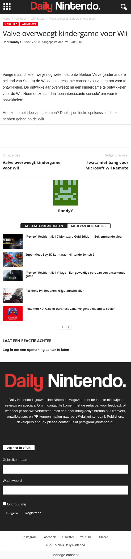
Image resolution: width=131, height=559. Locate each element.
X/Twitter (68, 537)
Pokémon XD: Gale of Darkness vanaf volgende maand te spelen (71, 309)
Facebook (49, 537)
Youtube (86, 537)
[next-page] (68, 327)
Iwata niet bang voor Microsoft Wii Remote (107, 165)
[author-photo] (65, 193)
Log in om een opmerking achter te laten (36, 350)
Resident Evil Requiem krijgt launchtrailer (55, 290)
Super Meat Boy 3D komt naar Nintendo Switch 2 (60, 254)
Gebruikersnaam (15, 460)
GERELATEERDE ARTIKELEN (44, 226)
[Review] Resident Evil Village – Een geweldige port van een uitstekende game (75, 274)
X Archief (20, 18)
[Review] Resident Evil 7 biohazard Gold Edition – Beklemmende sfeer (74, 236)
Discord (103, 537)
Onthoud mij (14, 504)
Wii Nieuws (37, 18)
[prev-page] (62, 327)
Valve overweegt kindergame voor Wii (32, 165)
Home (6, 18)
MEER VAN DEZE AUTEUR (89, 226)
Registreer (33, 513)
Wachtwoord (12, 481)
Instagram (30, 537)
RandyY (15, 42)
